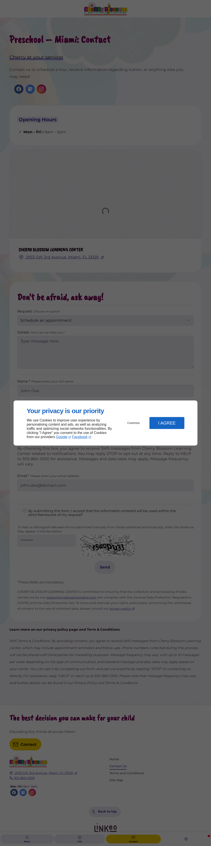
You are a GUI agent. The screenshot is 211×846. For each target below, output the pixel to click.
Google (61, 437)
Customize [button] (133, 423)
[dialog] (105, 423)
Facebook (80, 437)
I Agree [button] (167, 423)
